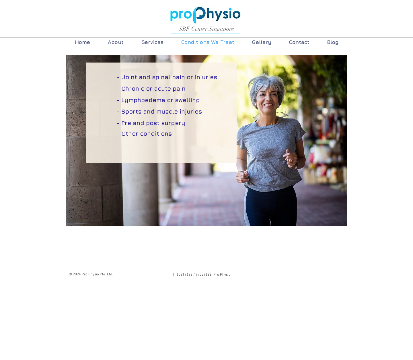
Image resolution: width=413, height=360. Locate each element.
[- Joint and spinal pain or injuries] (166, 77)
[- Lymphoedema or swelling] (158, 100)
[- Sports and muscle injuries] (159, 111)
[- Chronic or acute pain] (151, 88)
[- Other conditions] (144, 133)
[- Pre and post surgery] (150, 123)
